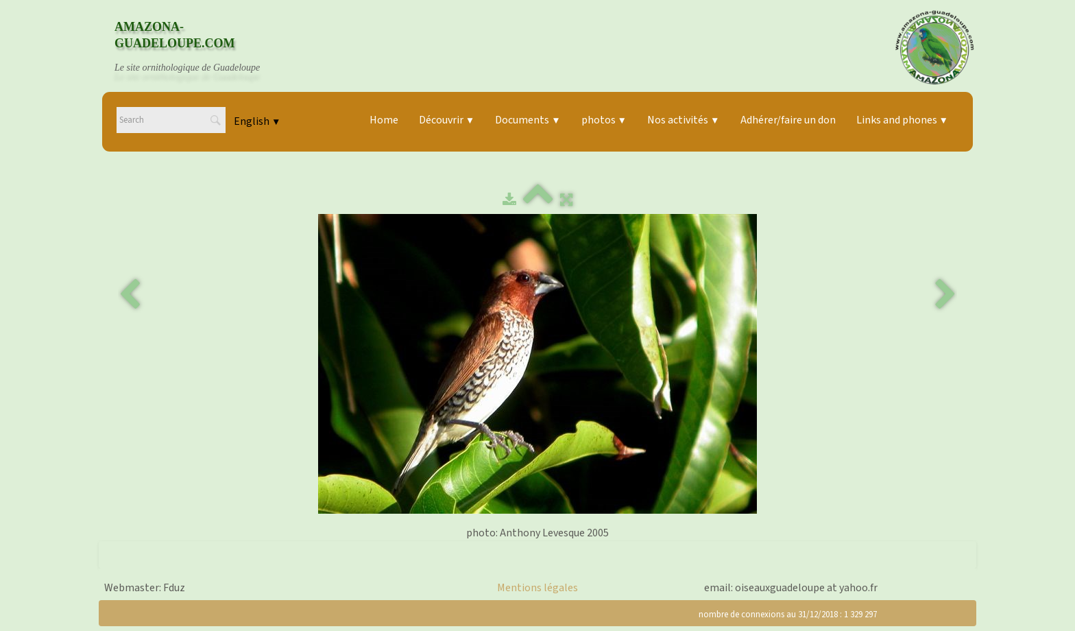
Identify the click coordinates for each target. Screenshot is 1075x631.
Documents (527, 120)
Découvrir (446, 120)
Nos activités (683, 120)
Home (384, 120)
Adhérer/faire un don (788, 120)
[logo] (200, 47)
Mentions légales (537, 587)
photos (604, 120)
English (257, 121)
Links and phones (902, 120)
